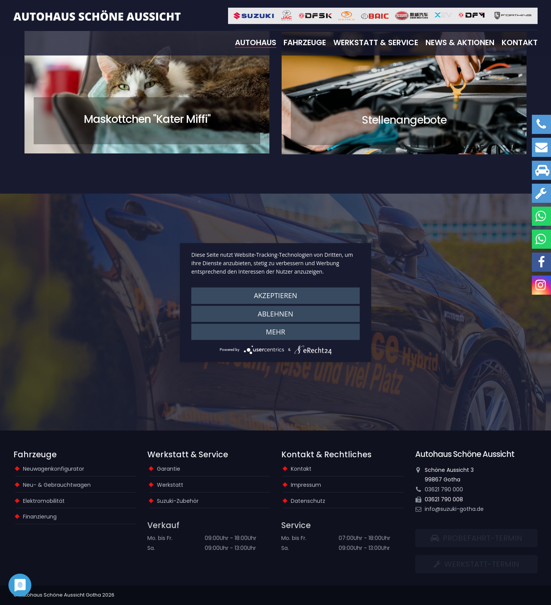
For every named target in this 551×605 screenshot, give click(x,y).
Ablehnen (275, 313)
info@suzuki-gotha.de (454, 509)
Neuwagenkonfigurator (53, 469)
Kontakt (520, 42)
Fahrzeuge (305, 42)
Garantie (168, 469)
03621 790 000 (444, 489)
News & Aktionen (459, 42)
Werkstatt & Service (375, 42)
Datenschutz (308, 501)
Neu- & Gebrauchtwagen (57, 485)
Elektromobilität (44, 501)
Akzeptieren (275, 295)
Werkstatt (170, 485)
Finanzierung (40, 516)
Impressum (306, 485)
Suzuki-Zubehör (178, 501)
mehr (275, 331)
